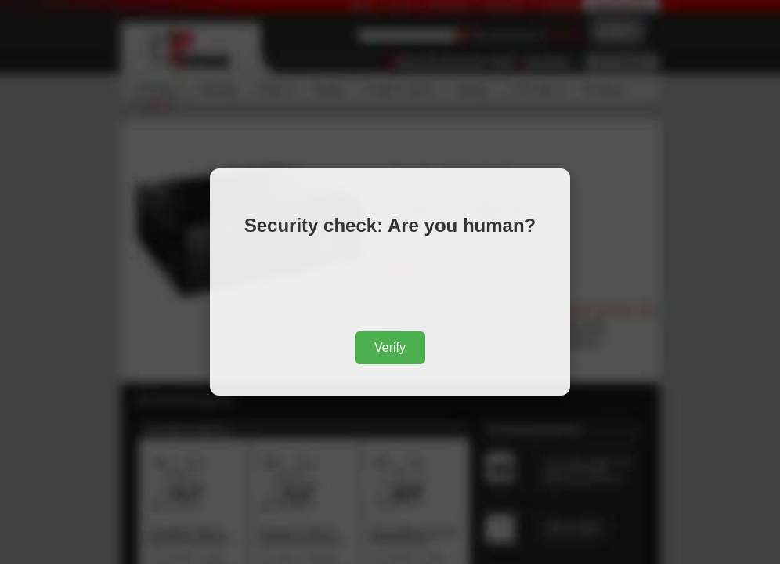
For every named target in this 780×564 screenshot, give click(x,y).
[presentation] (390, 286)
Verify (390, 347)
